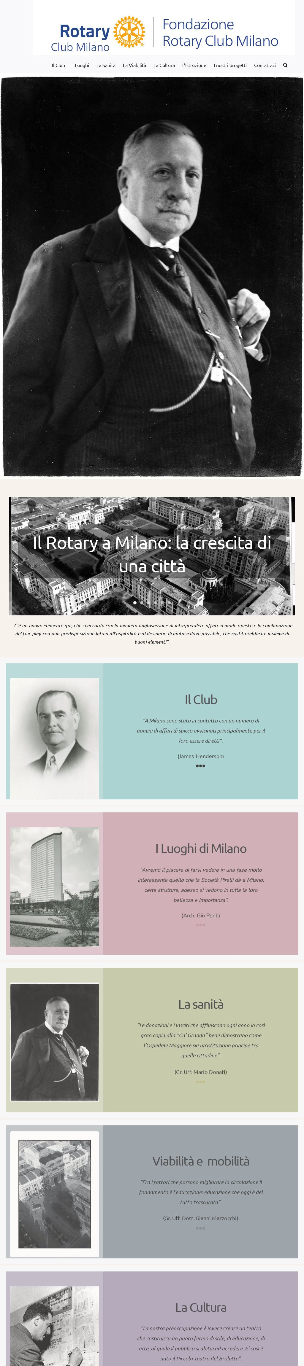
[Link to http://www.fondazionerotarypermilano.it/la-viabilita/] (200, 1224)
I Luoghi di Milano (200, 843)
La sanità (200, 999)
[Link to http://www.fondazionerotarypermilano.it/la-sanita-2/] (200, 1077)
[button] (285, 64)
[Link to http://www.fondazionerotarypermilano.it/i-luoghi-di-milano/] (200, 920)
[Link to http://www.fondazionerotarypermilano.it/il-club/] (200, 761)
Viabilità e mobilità (200, 1156)
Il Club (201, 694)
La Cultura (201, 1302)
